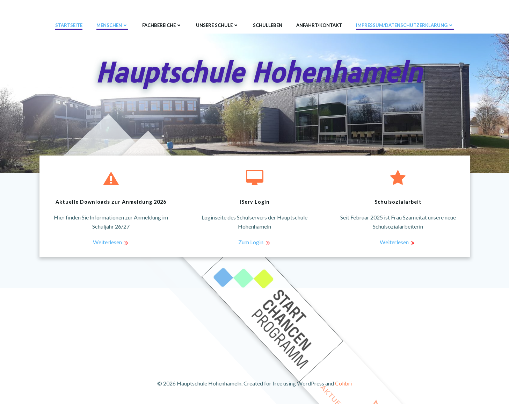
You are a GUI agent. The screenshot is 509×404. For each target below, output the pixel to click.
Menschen (112, 25)
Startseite (68, 25)
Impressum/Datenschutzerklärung (405, 25)
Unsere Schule (217, 25)
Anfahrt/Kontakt (319, 25)
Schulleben (267, 25)
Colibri (343, 383)
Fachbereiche (162, 25)
